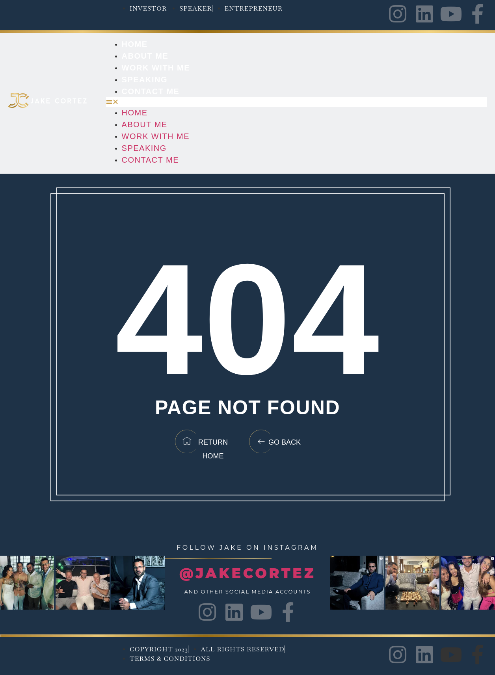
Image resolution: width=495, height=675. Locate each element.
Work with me (156, 67)
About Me (145, 56)
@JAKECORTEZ (247, 573)
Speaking (144, 79)
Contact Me (151, 91)
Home (135, 44)
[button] (296, 102)
